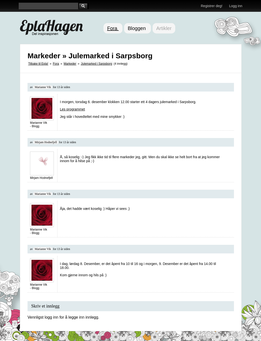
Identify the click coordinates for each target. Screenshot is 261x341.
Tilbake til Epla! (38, 63)
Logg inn (235, 6)
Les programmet (72, 109)
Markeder (70, 63)
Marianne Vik (43, 87)
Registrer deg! (211, 6)
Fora (113, 28)
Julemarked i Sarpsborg (96, 63)
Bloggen (137, 28)
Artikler (164, 28)
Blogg (35, 126)
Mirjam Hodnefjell (46, 142)
